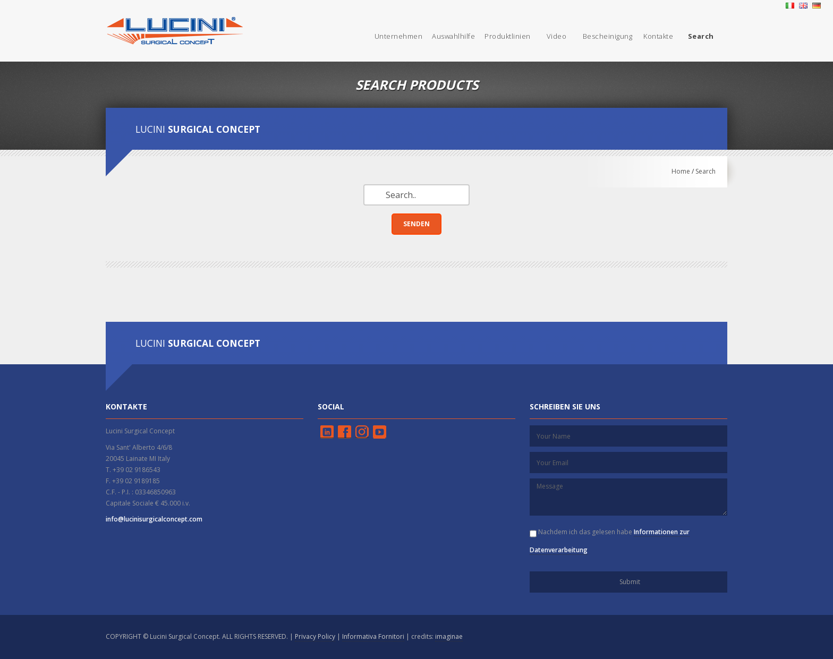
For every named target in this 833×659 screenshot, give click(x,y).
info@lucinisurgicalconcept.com (154, 519)
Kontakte (658, 36)
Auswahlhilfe (453, 36)
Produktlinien (507, 36)
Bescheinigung (608, 36)
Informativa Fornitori (373, 636)
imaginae (449, 636)
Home (681, 171)
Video (557, 36)
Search (705, 171)
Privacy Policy (315, 636)
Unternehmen (399, 36)
